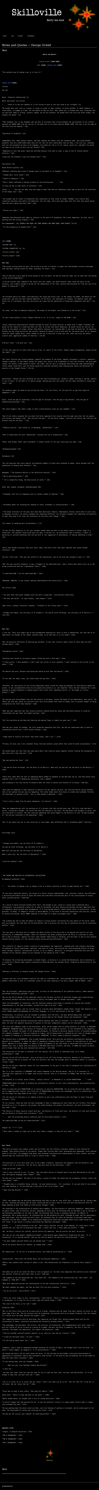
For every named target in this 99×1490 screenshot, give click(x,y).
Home (5, 36)
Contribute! (30, 36)
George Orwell (44, 61)
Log (12, 36)
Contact (20, 36)
